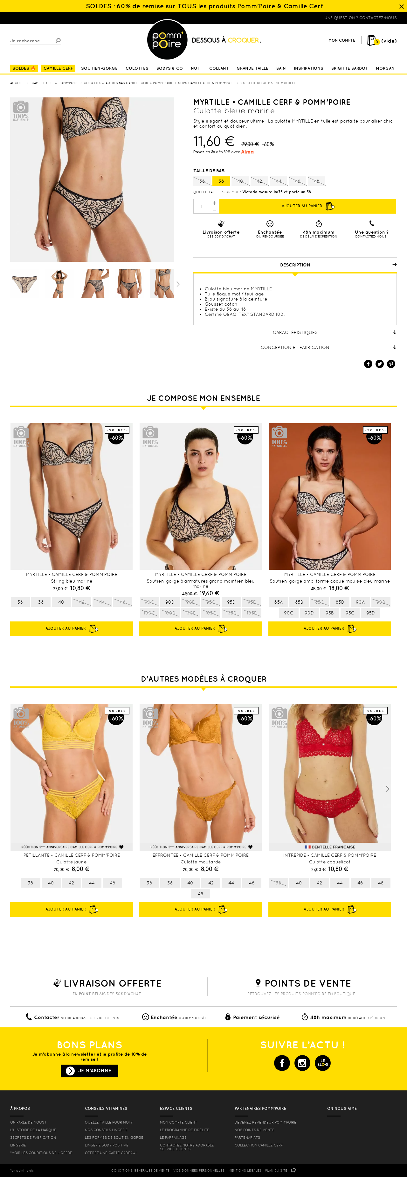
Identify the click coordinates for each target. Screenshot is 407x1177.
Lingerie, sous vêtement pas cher (41, 18)
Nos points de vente (254, 1130)
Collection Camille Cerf (259, 1145)
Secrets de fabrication (33, 1137)
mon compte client (178, 1122)
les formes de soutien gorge (114, 1137)
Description (338, 264)
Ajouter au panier (308, 206)
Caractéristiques (335, 332)
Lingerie (18, 1145)
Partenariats (247, 1137)
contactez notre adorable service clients (187, 1147)
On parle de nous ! (28, 1122)
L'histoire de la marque (33, 1130)
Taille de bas (209, 170)
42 (259, 181)
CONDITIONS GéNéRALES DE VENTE (140, 1170)
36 (202, 181)
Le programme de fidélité (184, 1130)
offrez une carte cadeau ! (111, 1153)
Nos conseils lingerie (106, 1130)
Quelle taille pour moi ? (217, 192)
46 (297, 181)
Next (387, 789)
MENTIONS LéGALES (245, 1170)
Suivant (177, 283)
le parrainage (173, 1137)
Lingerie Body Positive (106, 1145)
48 (316, 181)
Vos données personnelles (199, 1170)
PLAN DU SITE (276, 1170)
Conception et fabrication (329, 347)
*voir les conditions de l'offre (41, 1153)
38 (221, 181)
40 (240, 181)
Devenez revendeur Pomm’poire (265, 1122)
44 (278, 181)
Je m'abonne (94, 1070)
